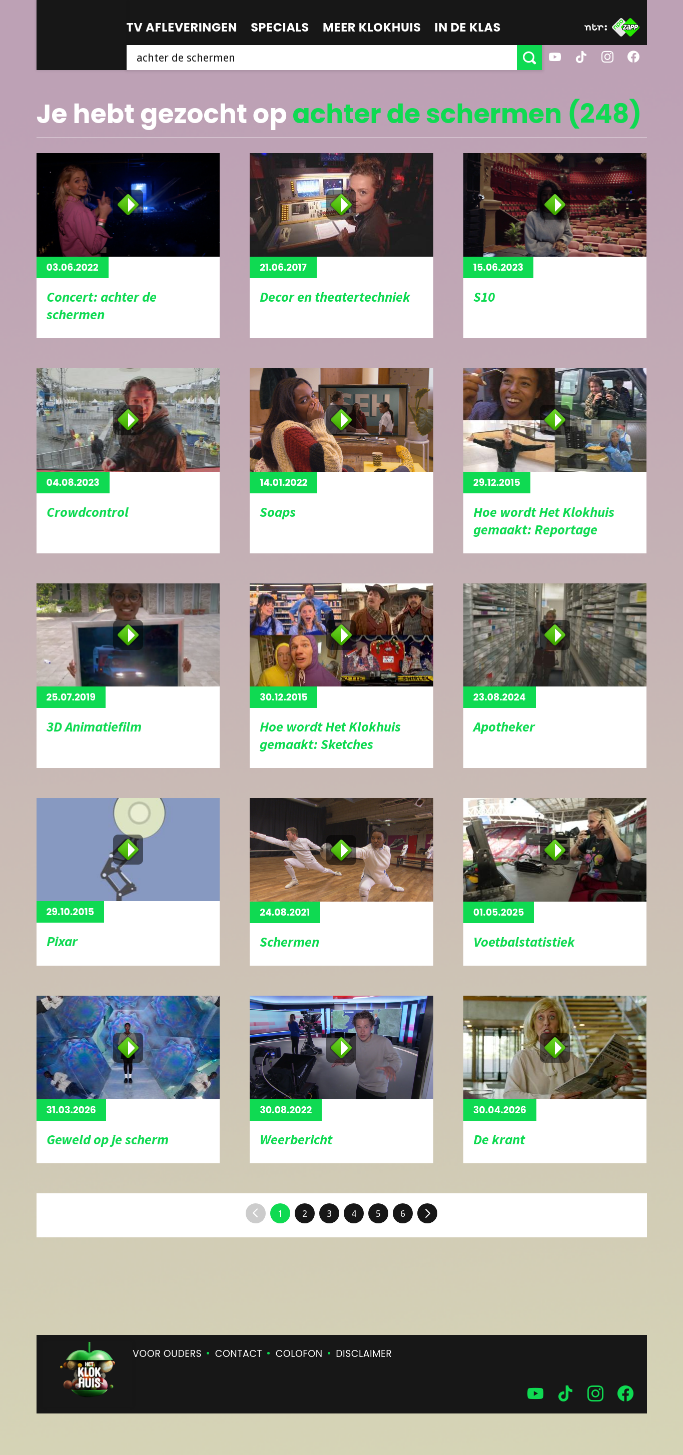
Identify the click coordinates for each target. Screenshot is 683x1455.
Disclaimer (364, 1353)
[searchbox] (322, 57)
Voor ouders (167, 1353)
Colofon (299, 1353)
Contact (238, 1353)
